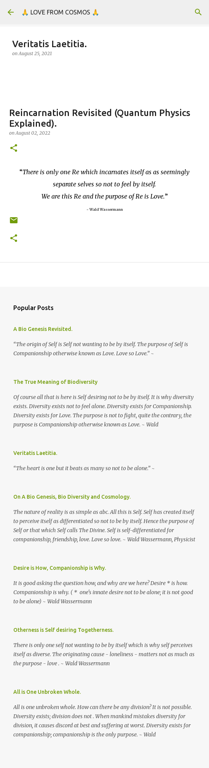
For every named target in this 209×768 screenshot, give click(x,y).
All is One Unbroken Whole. (47, 692)
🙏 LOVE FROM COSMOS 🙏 (60, 12)
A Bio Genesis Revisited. (42, 329)
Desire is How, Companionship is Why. (59, 568)
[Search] (198, 12)
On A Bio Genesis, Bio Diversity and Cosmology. (72, 497)
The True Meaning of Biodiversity (55, 382)
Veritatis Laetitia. (35, 453)
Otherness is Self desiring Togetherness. (63, 630)
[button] (13, 148)
